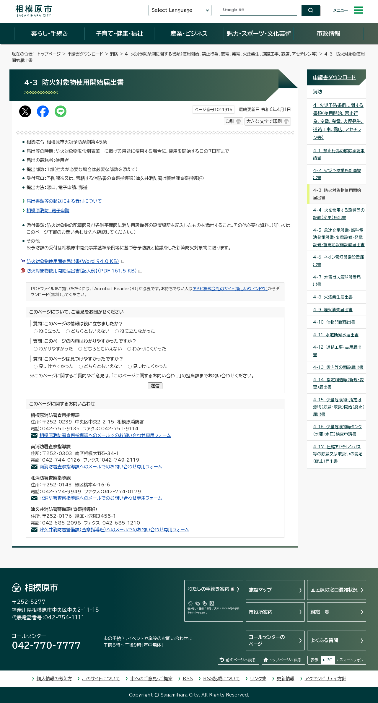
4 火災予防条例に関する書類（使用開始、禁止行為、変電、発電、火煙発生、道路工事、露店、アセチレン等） (221, 54)
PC (329, 660)
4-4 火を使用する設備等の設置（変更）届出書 (339, 214)
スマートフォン (352, 660)
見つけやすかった (56, 366)
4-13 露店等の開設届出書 (338, 367)
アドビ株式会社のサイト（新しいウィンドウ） (230, 289)
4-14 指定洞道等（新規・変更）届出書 (338, 383)
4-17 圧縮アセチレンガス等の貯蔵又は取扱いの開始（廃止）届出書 (338, 454)
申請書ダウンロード (85, 54)
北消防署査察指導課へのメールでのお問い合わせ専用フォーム (101, 498)
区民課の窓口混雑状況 (334, 589)
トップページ (49, 54)
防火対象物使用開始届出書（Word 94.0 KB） (75, 261)
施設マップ (260, 589)
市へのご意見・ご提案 (151, 678)
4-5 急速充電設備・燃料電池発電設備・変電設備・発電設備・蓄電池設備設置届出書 (339, 237)
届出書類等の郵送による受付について (64, 201)
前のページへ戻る (240, 660)
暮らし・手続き (49, 33)
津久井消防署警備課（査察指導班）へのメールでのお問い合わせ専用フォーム (114, 529)
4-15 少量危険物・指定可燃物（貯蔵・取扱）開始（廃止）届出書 (339, 407)
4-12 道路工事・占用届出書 (337, 351)
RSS (188, 678)
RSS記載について (221, 678)
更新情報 (285, 678)
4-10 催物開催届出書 (334, 322)
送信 (155, 386)
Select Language (171, 10)
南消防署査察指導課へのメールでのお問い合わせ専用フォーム (101, 467)
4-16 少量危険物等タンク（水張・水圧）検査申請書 (337, 430)
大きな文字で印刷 (264, 121)
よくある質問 (324, 640)
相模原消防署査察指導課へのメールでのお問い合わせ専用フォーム (105, 435)
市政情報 (328, 33)
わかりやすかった (56, 349)
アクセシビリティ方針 (325, 678)
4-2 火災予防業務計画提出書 (337, 174)
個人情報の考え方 (54, 678)
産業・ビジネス (189, 33)
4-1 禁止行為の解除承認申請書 (339, 154)
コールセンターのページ (267, 640)
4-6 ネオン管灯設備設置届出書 (338, 261)
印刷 (230, 121)
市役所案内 (261, 612)
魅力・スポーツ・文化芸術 (259, 33)
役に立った (50, 331)
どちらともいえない (90, 331)
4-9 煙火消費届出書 (333, 310)
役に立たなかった (137, 331)
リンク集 (258, 678)
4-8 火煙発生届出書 (333, 297)
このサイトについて (101, 678)
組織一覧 (319, 612)
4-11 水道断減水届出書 (336, 335)
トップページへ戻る (285, 660)
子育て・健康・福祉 (119, 33)
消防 (114, 54)
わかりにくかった (149, 349)
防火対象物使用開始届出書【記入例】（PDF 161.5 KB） (84, 271)
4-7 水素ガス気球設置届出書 (337, 281)
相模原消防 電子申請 (48, 210)
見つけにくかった (150, 366)
